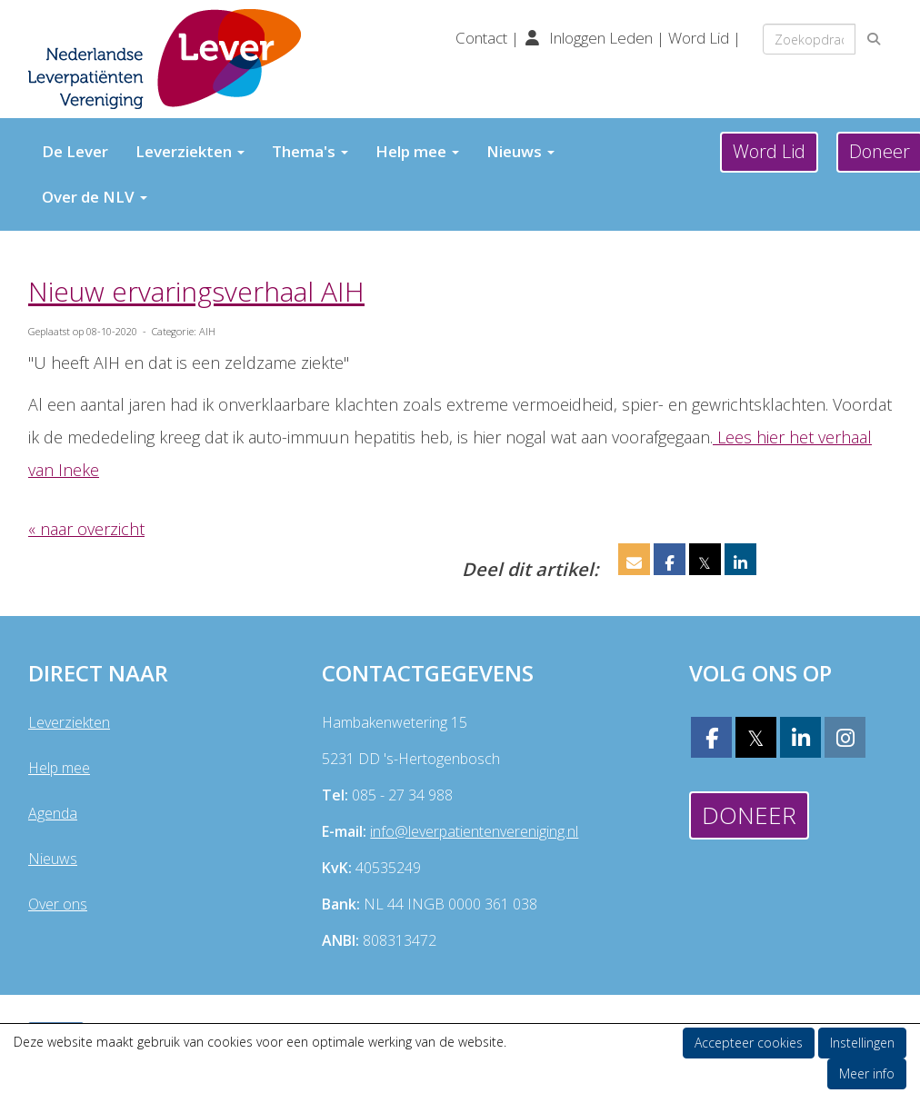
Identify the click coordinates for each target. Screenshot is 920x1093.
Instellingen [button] (862, 1042)
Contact (483, 37)
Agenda (52, 813)
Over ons (57, 904)
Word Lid (698, 37)
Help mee (417, 151)
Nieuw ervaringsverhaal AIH (196, 291)
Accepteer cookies (749, 1042)
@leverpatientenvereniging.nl (474, 831)
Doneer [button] (749, 815)
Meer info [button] (867, 1073)
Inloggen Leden (601, 37)
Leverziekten (190, 151)
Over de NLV (94, 196)
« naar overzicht (86, 529)
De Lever (75, 151)
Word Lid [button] (769, 151)
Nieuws (520, 151)
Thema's (310, 151)
